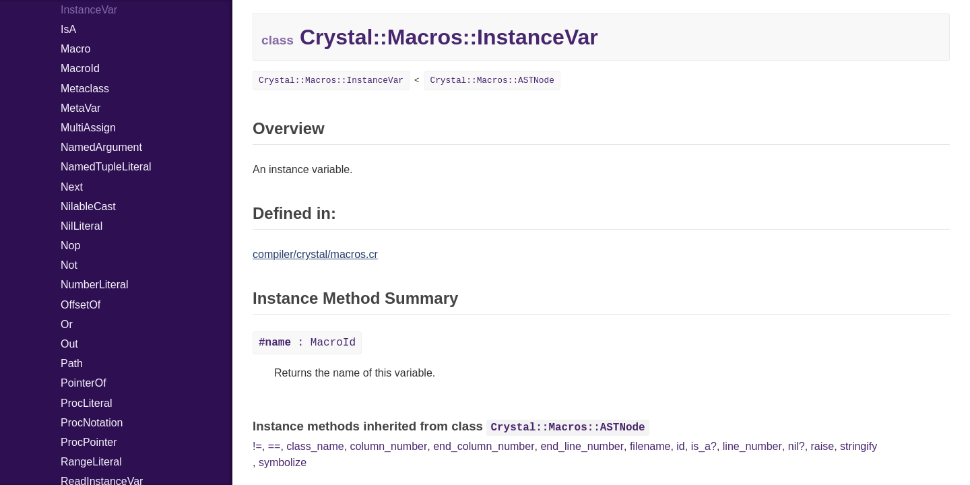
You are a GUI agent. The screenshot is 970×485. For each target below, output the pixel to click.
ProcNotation (92, 422)
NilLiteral (81, 226)
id (680, 446)
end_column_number (483, 446)
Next (72, 187)
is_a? (704, 446)
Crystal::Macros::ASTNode (492, 80)
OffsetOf (80, 305)
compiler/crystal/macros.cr (315, 254)
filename (650, 446)
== (274, 446)
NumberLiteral (94, 284)
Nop (70, 245)
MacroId (80, 68)
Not (69, 265)
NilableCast (88, 206)
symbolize (282, 462)
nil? (796, 446)
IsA (68, 29)
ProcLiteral (86, 403)
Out (69, 344)
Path (72, 363)
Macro (75, 49)
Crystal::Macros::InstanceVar (331, 80)
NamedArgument (101, 147)
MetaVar (80, 108)
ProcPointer (89, 442)
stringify (858, 446)
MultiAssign (88, 127)
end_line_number (582, 446)
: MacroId (307, 343)
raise (823, 446)
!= (257, 446)
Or (67, 324)
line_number (752, 446)
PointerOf (83, 383)
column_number (389, 446)
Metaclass (85, 88)
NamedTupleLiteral (106, 166)
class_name (315, 446)
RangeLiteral (91, 461)
